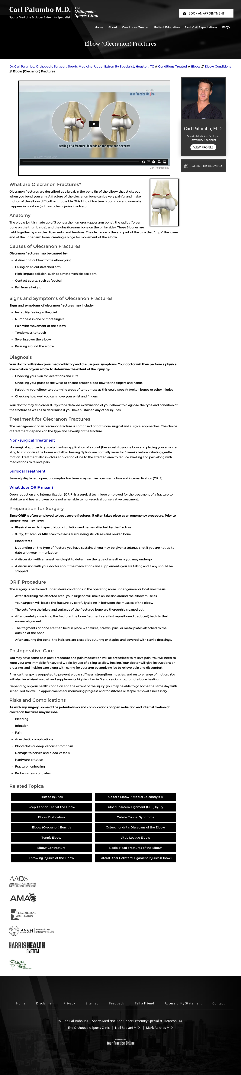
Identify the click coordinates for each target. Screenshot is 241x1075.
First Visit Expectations (201, 27)
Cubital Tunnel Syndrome (135, 817)
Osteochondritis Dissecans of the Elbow (135, 827)
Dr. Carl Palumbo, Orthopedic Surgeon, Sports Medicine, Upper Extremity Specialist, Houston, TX (82, 66)
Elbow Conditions (218, 66)
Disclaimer (44, 1003)
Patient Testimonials (207, 166)
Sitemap (92, 1003)
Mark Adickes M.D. (160, 1027)
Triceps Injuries (51, 797)
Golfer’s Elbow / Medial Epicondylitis (135, 797)
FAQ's (226, 27)
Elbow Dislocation (51, 817)
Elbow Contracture (51, 848)
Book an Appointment (206, 13)
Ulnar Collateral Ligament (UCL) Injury (135, 807)
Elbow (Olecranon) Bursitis (51, 827)
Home (99, 27)
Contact (218, 1003)
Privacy (69, 1003)
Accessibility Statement (183, 1003)
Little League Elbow (135, 837)
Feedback (116, 1003)
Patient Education (167, 27)
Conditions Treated (135, 27)
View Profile (203, 147)
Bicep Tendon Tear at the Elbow (51, 807)
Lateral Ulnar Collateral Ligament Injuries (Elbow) (136, 858)
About (112, 27)
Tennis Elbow (51, 837)
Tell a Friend (144, 1003)
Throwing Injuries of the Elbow (51, 858)
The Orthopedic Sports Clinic (89, 1027)
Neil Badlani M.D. (128, 1027)
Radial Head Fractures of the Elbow (135, 848)
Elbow (196, 66)
